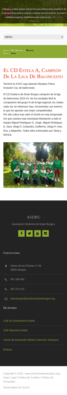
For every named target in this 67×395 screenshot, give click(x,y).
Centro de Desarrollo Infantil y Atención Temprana (31, 339)
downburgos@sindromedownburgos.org (33, 298)
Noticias (30, 50)
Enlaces (7, 349)
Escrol (26, 387)
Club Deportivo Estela (15, 330)
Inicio (5, 50)
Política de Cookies (29, 377)
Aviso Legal (9, 377)
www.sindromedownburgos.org (42, 373)
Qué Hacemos (17, 50)
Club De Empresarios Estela (19, 320)
